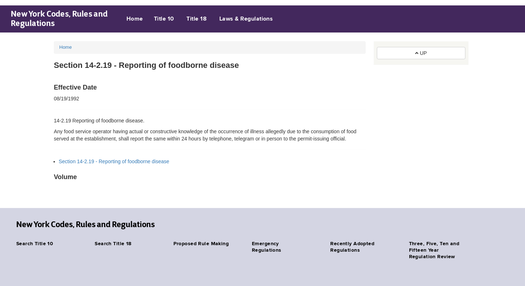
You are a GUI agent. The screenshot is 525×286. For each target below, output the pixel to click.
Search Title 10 (34, 243)
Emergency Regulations (266, 247)
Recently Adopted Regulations (352, 247)
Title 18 (196, 19)
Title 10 (164, 19)
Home (134, 19)
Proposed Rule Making (201, 243)
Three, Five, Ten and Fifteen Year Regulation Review (434, 250)
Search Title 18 (113, 243)
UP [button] (421, 53)
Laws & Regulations (246, 19)
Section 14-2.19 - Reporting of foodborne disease (114, 161)
